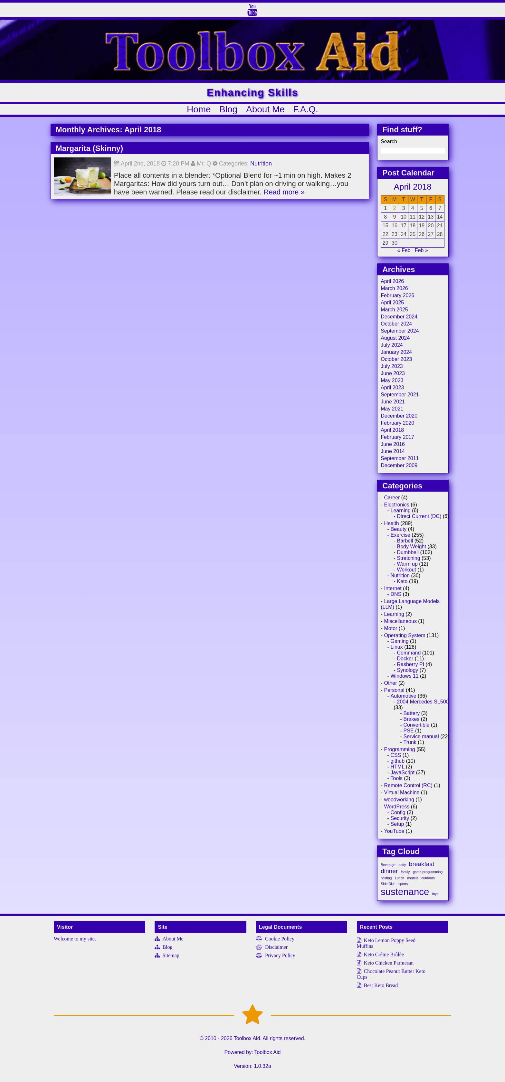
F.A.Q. (305, 109)
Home (199, 109)
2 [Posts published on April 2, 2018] (394, 212)
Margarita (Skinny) (89, 152)
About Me (265, 109)
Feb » (421, 254)
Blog (228, 109)
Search (389, 145)
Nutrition (261, 167)
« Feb (404, 254)
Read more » (284, 196)
